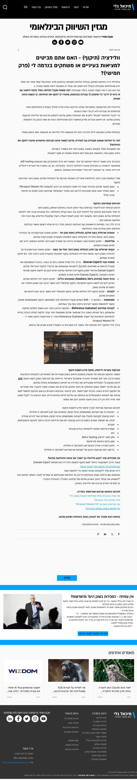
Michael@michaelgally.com (15, 762)
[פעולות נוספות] (18, 50)
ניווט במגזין (99, 713)
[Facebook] (61, 42)
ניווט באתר (71, 713)
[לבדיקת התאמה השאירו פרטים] (93, 633)
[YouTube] (80, 42)
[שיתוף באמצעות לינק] (98, 534)
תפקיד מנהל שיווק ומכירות (110, 524)
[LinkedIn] (54, 42)
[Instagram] (74, 42)
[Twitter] (67, 42)
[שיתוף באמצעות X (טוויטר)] (112, 534)
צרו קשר (28, 748)
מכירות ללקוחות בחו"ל (90, 524)
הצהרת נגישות (72, 744)
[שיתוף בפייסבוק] (118, 534)
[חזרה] (67, 578)
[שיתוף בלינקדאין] (105, 534)
